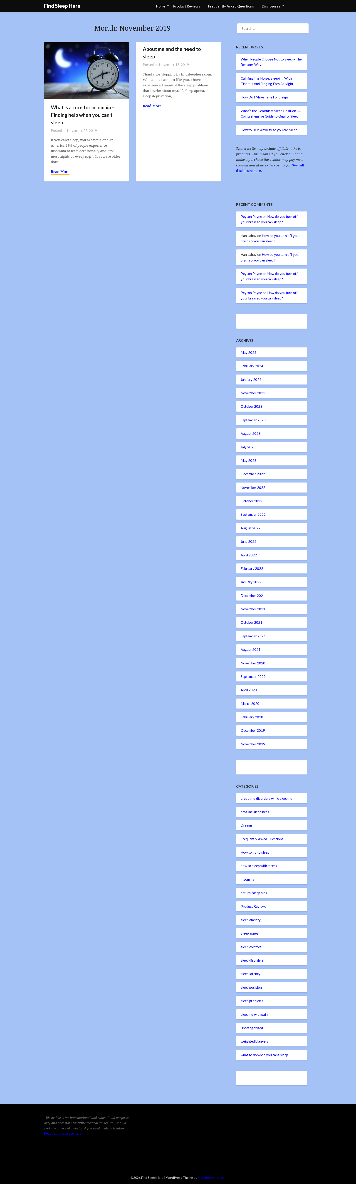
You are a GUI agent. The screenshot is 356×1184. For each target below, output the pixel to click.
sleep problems (252, 1001)
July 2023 (248, 447)
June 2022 (248, 541)
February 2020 (252, 717)
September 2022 (253, 514)
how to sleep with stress (259, 866)
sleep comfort (251, 947)
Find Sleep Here (62, 6)
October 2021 (251, 622)
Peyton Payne (251, 216)
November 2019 (253, 744)
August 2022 (250, 528)
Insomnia (247, 879)
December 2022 (253, 474)
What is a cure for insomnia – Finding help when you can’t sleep (83, 115)
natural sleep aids (254, 893)
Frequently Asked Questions (231, 6)
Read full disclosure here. (63, 1133)
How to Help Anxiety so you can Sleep (269, 130)
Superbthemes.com (211, 1177)
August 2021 (250, 649)
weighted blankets (254, 1041)
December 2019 (253, 730)
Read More (60, 171)
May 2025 (248, 352)
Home (160, 6)
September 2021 (253, 636)
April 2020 (249, 690)
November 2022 (253, 487)
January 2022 (251, 582)
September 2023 (253, 420)
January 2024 (251, 379)
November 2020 (253, 663)
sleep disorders (252, 960)
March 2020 (250, 703)
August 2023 (250, 433)
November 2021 (253, 609)
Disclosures (271, 6)
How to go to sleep (255, 852)
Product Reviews (186, 6)
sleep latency (250, 974)
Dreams (246, 825)
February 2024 (252, 366)
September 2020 (253, 676)
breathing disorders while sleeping (266, 798)
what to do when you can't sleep (264, 1055)
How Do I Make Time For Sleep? (265, 97)
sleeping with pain (254, 1014)
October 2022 (251, 501)
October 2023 (251, 406)
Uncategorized (252, 1028)
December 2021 (253, 595)
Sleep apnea (250, 933)
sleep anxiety (251, 920)
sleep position (251, 987)
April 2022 (249, 555)
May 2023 (248, 460)
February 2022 (252, 568)
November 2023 (253, 393)
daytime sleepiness (255, 812)
